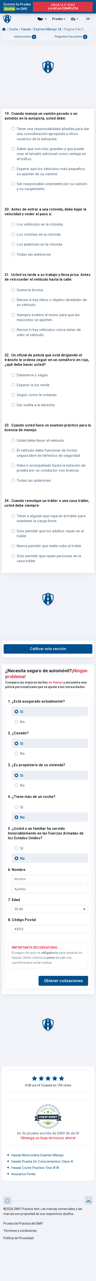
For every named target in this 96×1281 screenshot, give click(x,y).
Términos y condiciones (20, 1230)
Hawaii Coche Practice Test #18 (32, 1168)
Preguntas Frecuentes (71, 36)
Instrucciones (25, 36)
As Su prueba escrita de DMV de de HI (48, 1133)
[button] (48, 649)
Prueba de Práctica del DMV (23, 1223)
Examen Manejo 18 (47, 29)
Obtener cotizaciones (63, 981)
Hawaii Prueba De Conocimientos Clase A (39, 1161)
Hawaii (26, 29)
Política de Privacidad (18, 1238)
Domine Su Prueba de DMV (17, 6)
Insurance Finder (21, 1174)
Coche (13, 29)
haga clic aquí (62, 6)
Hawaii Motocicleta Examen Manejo (35, 1155)
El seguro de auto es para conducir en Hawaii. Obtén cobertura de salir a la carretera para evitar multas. (48, 954)
